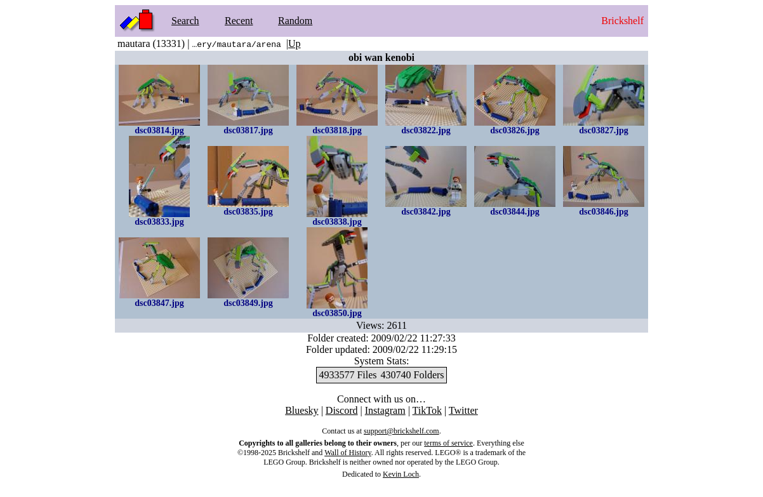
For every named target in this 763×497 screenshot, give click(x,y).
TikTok (427, 410)
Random (295, 20)
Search (185, 20)
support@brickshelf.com (401, 431)
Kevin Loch (401, 474)
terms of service (448, 443)
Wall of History (347, 452)
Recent (239, 20)
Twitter (463, 410)
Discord (342, 410)
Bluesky (301, 410)
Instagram (385, 410)
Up (294, 43)
